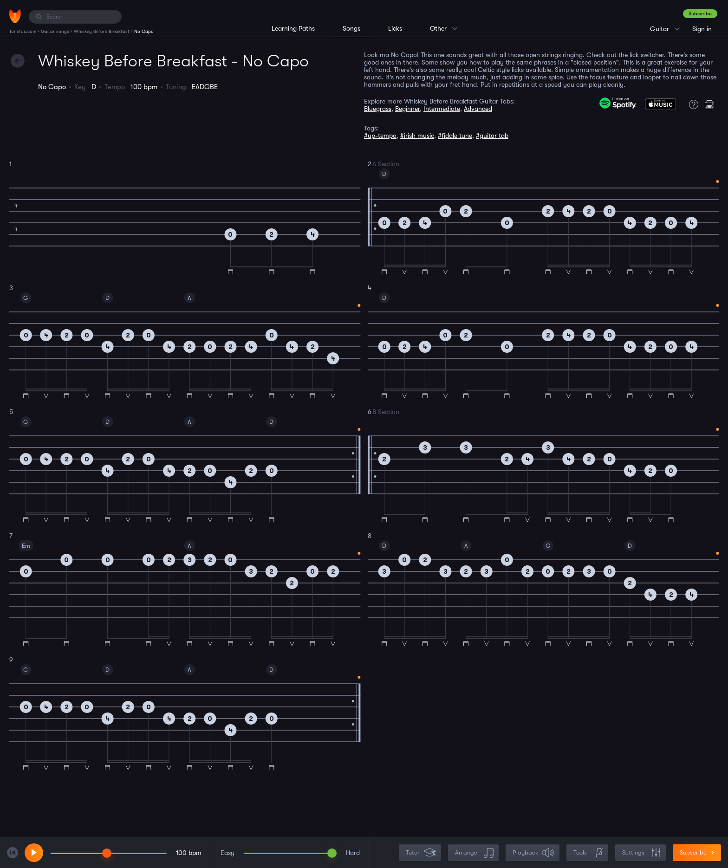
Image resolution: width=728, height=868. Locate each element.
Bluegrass (377, 108)
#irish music (417, 135)
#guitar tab (492, 135)
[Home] (15, 16)
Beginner (407, 108)
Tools (588, 853)
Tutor (421, 853)
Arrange (474, 853)
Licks (395, 28)
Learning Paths (293, 28)
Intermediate (441, 108)
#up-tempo (380, 135)
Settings (641, 853)
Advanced (478, 108)
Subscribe (700, 14)
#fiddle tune (455, 135)
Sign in (702, 28)
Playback (533, 853)
